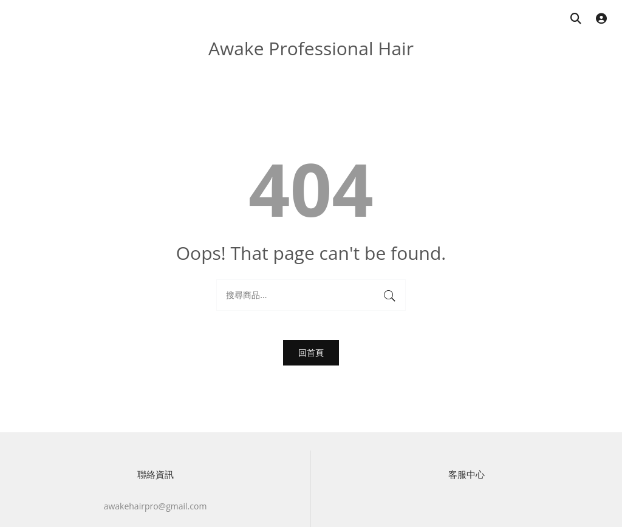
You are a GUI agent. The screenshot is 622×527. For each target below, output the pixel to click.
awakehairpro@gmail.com (155, 506)
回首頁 (311, 352)
